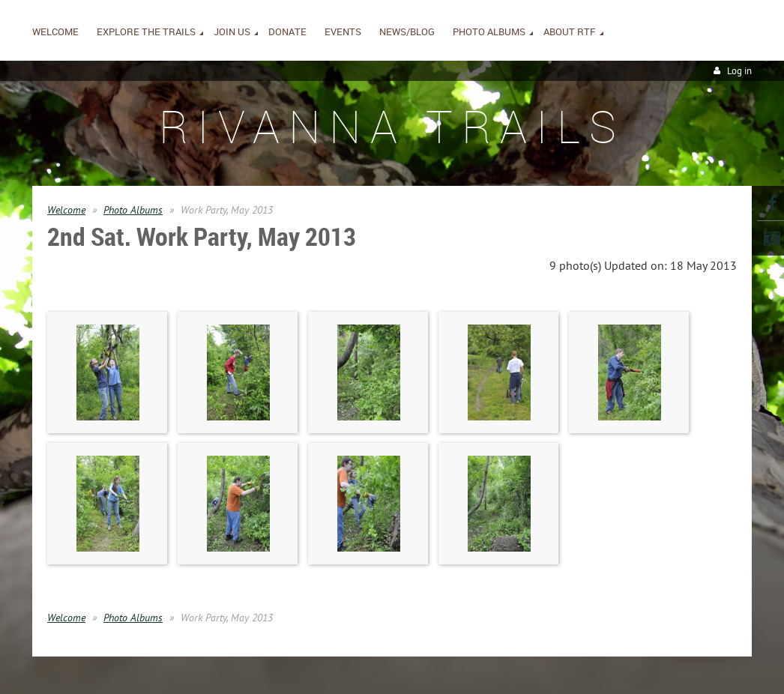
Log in (739, 70)
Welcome (66, 210)
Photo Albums (133, 210)
